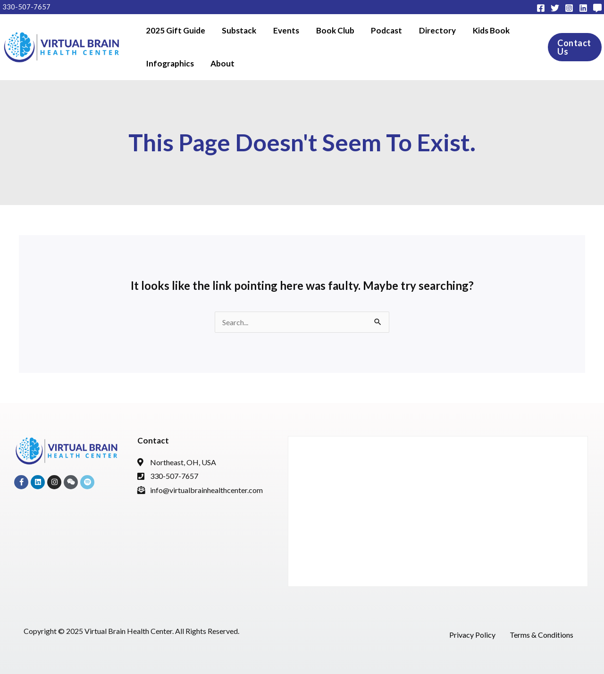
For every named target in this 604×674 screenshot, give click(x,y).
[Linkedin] (583, 8)
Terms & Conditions (541, 634)
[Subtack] (597, 8)
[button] (569, 47)
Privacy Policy (472, 634)
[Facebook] (541, 8)
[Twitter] (555, 8)
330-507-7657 (26, 6)
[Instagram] (569, 8)
